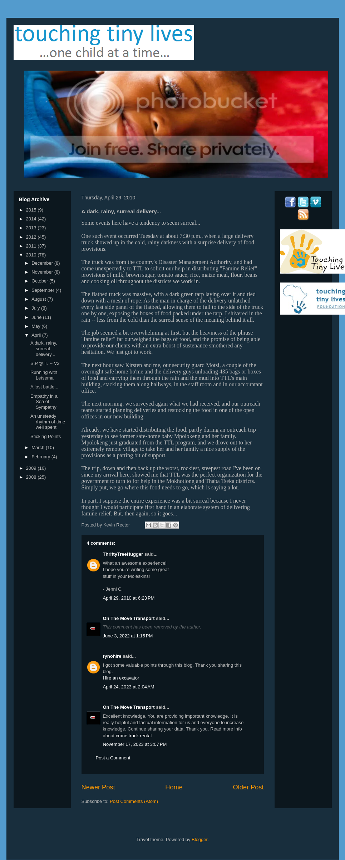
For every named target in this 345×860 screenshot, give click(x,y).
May (36, 326)
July (36, 308)
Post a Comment (113, 757)
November (42, 272)
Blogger (199, 839)
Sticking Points (45, 436)
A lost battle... (44, 387)
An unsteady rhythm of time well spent (47, 421)
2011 (32, 246)
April (36, 335)
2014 (32, 219)
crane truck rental (134, 735)
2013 (32, 227)
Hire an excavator (121, 678)
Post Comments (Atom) (134, 801)
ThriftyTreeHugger (123, 554)
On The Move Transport (129, 618)
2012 (32, 237)
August (39, 299)
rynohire (112, 656)
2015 (32, 210)
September (43, 290)
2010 (32, 255)
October (40, 281)
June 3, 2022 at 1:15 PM (128, 635)
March (38, 447)
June (37, 317)
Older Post (248, 787)
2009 (32, 468)
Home (174, 787)
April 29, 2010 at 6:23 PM (129, 598)
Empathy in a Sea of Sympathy (44, 401)
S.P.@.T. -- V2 (45, 363)
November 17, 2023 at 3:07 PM (135, 744)
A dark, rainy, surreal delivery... (43, 348)
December (42, 263)
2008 (32, 477)
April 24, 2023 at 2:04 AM (128, 686)
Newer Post (98, 787)
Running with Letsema (43, 375)
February (41, 456)
